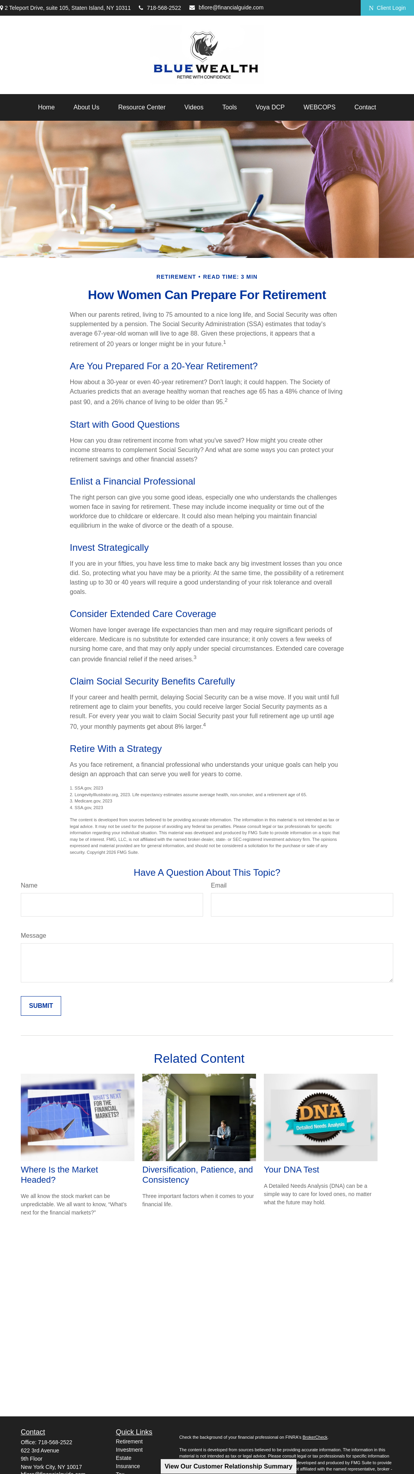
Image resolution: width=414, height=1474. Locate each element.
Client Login (387, 8)
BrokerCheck (315, 1437)
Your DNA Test (291, 1169)
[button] (46, 107)
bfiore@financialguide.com (226, 7)
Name (29, 885)
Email (219, 885)
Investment (129, 1450)
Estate (124, 1458)
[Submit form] (41, 1006)
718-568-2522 (160, 8)
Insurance (128, 1466)
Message (33, 935)
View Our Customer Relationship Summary (228, 1466)
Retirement (129, 1441)
